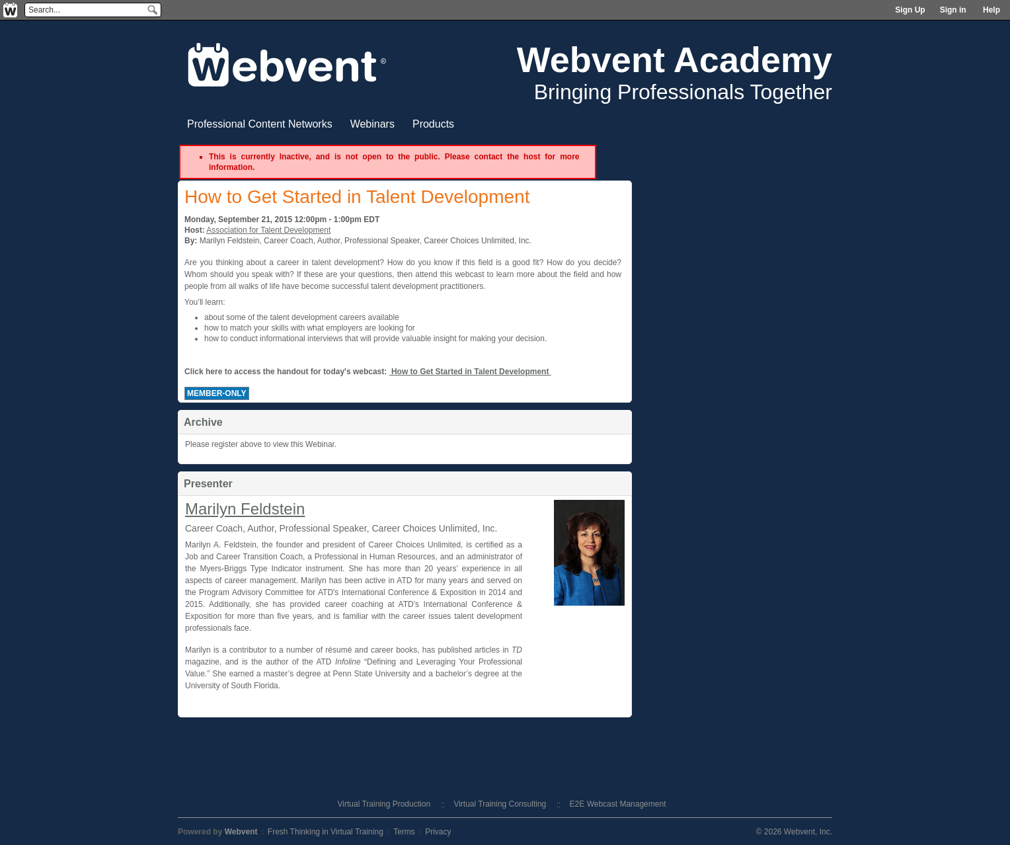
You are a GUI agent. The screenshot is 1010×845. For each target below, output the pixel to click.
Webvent (241, 831)
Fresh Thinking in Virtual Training (325, 831)
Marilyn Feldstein (245, 509)
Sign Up (910, 10)
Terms (404, 831)
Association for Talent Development (268, 230)
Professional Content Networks (259, 124)
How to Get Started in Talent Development (470, 371)
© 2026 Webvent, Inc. (794, 831)
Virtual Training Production (384, 804)
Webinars (372, 124)
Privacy (438, 831)
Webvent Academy (674, 59)
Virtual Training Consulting (499, 804)
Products (433, 124)
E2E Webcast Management (618, 804)
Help (991, 10)
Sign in (953, 10)
